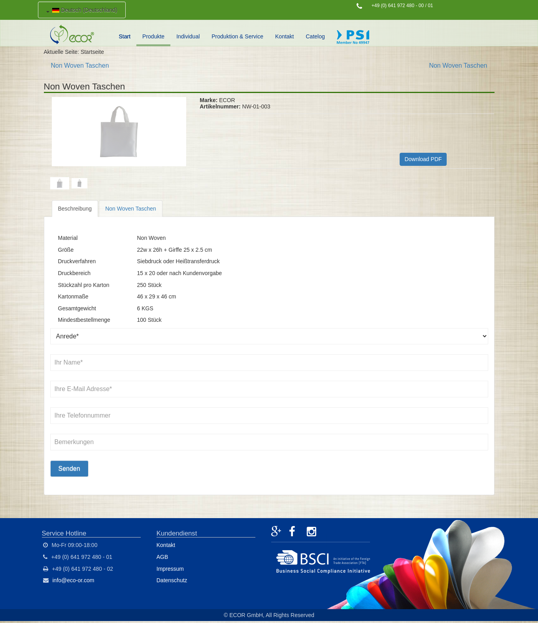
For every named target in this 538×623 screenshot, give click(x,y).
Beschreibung (75, 208)
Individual (188, 36)
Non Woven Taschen (80, 65)
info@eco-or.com (73, 580)
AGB (162, 557)
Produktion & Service (237, 36)
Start (125, 36)
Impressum (170, 569)
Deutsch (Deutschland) (81, 10)
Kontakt (284, 36)
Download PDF (423, 159)
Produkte (153, 36)
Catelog (315, 36)
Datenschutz (172, 580)
